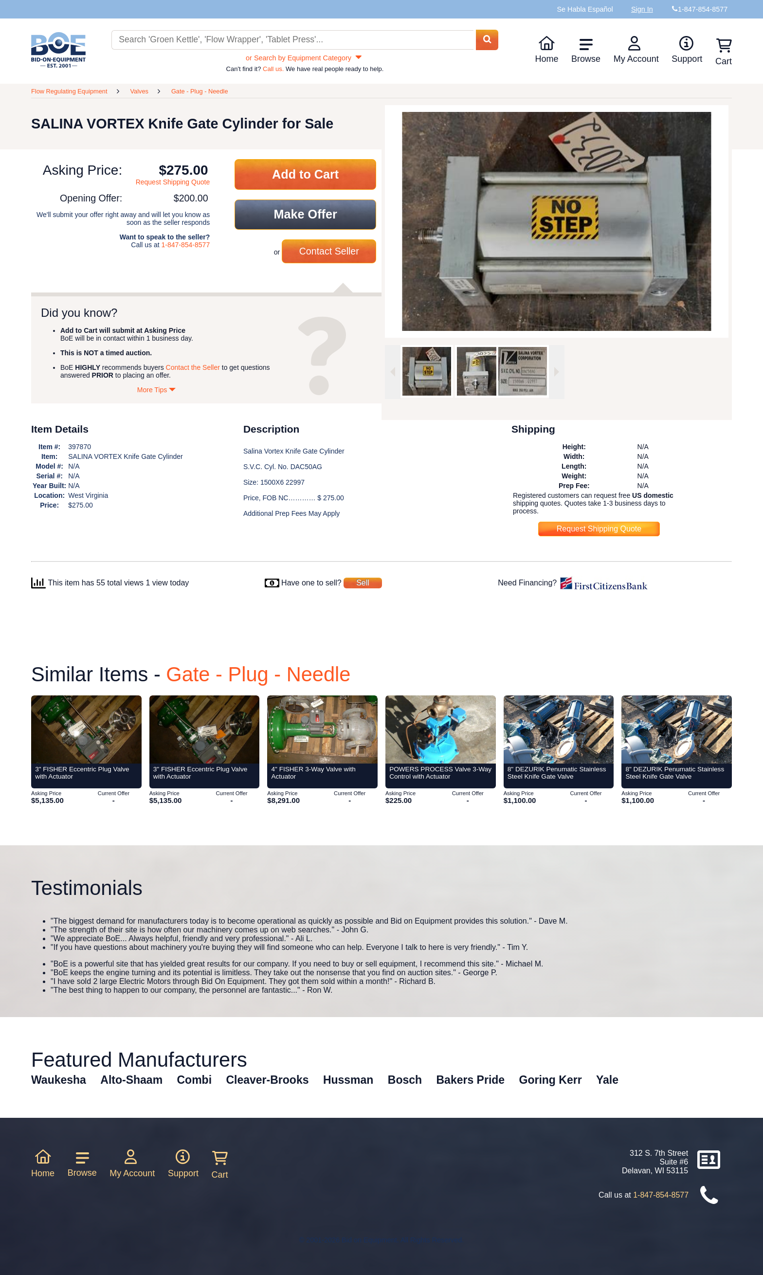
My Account (636, 50)
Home (546, 50)
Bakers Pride (470, 1080)
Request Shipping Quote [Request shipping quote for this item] (173, 182)
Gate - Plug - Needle (199, 91)
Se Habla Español (585, 9)
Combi (194, 1080)
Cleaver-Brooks (267, 1080)
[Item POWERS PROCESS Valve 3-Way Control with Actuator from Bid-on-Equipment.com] (440, 729)
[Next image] (556, 372)
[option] (426, 371)
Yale (607, 1080)
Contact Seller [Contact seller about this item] (329, 251)
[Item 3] (86, 729)
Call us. (273, 69)
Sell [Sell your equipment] (362, 583)
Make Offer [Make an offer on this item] (305, 214)
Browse (585, 50)
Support (687, 50)
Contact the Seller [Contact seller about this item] (193, 367)
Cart (220, 1165)
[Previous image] (392, 372)
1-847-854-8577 (186, 245)
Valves (139, 91)
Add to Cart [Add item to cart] (305, 174)
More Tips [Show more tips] (156, 390)
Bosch (405, 1080)
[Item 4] (322, 729)
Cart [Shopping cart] (723, 52)
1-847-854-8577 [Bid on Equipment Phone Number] (702, 9)
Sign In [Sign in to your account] (642, 9)
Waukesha (58, 1080)
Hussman (348, 1080)
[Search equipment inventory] (292, 40)
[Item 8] (559, 729)
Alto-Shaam (131, 1080)
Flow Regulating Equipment (69, 91)
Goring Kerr (550, 1080)
